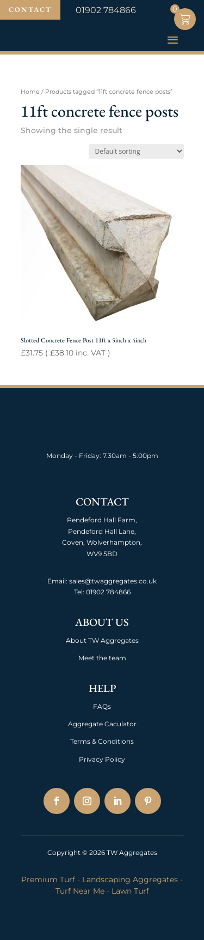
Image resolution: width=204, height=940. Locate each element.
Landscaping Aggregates (130, 879)
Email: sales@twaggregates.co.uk (102, 581)
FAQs (102, 706)
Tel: (79, 592)
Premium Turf (48, 879)
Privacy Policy (102, 759)
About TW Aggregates (102, 640)
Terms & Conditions (102, 741)
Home (30, 91)
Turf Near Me (79, 891)
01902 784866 (107, 592)
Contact (30, 9)
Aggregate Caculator (102, 724)
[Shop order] (136, 151)
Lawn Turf (130, 891)
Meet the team (102, 658)
